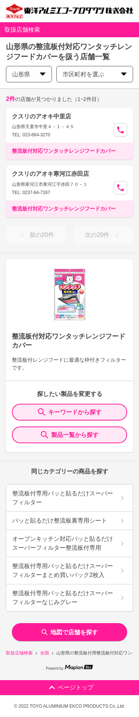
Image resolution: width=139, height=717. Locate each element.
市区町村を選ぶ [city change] (95, 74)
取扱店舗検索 (19, 653)
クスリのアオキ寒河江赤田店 (50, 174)
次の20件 (103, 235)
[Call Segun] (120, 130)
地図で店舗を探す (70, 632)
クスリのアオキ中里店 (41, 116)
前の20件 (36, 235)
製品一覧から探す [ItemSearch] (70, 434)
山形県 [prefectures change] (29, 74)
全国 (44, 653)
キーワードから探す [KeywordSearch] (70, 412)
